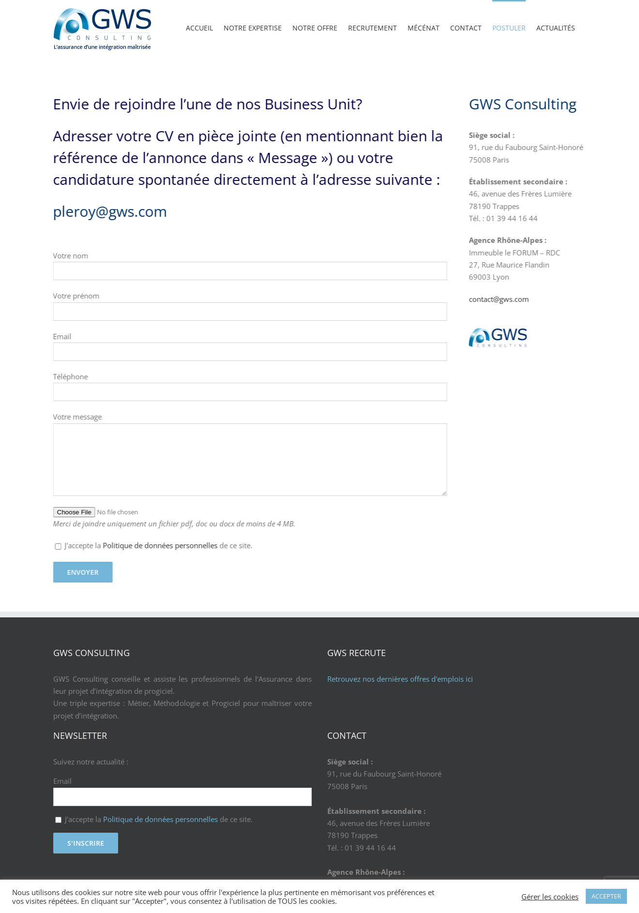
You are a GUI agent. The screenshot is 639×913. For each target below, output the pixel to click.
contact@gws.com (581, 299)
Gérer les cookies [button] (549, 896)
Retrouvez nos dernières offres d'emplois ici (400, 679)
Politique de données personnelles (78, 545)
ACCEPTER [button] (606, 896)
